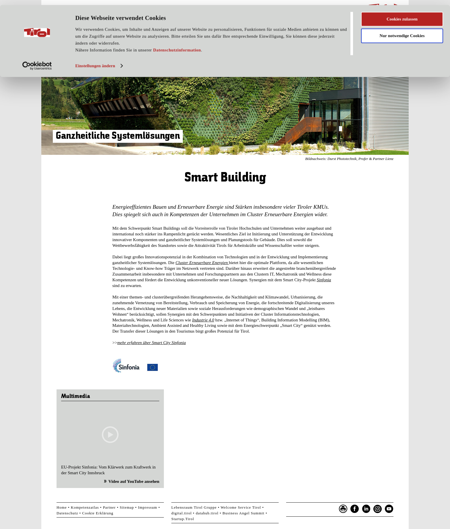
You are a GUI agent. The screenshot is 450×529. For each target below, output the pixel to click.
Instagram (377, 509)
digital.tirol (181, 513)
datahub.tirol (207, 513)
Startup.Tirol (182, 519)
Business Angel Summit (243, 513)
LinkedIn (366, 509)
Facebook (354, 509)
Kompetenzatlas (85, 507)
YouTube (389, 509)
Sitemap (127, 507)
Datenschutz (67, 513)
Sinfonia (324, 280)
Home (62, 507)
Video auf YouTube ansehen (133, 481)
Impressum (147, 507)
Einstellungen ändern (95, 61)
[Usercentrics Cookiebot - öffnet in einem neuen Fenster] (37, 61)
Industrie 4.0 (203, 320)
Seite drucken (343, 509)
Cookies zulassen (402, 14)
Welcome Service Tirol (241, 507)
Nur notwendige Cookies (401, 31)
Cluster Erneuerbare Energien (202, 262)
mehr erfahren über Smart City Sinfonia (151, 342)
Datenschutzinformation (177, 45)
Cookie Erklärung (97, 513)
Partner (109, 507)
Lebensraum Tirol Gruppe (194, 507)
